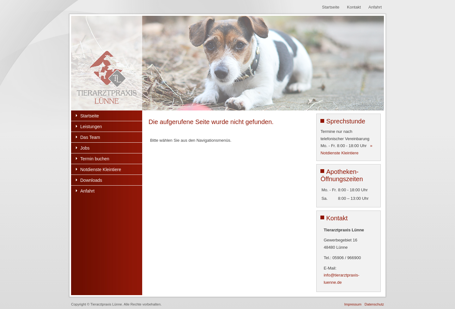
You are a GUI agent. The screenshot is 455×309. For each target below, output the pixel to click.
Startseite (330, 7)
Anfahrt (375, 7)
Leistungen (91, 126)
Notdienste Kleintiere (100, 169)
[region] (227, 63)
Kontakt (354, 7)
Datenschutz (374, 304)
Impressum (352, 304)
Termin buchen (94, 158)
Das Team (90, 137)
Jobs (85, 148)
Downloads (91, 180)
